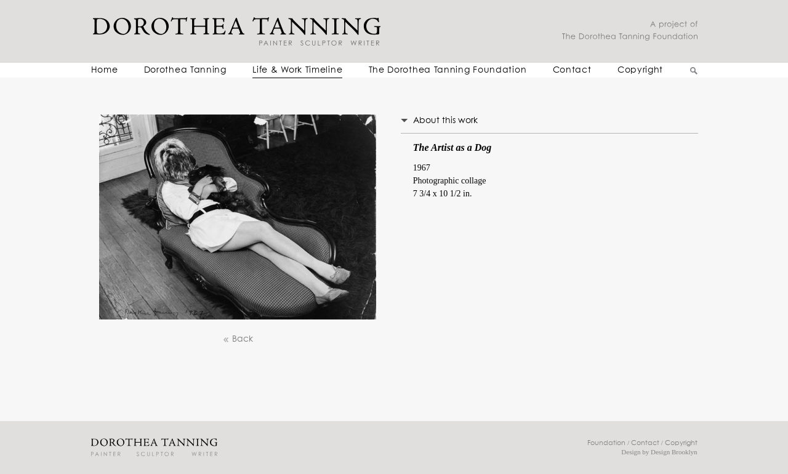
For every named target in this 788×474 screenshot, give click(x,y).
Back (237, 339)
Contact (572, 70)
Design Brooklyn (674, 452)
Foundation (606, 443)
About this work (445, 120)
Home (104, 70)
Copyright (640, 70)
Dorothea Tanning (185, 70)
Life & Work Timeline (297, 70)
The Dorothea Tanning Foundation (448, 70)
